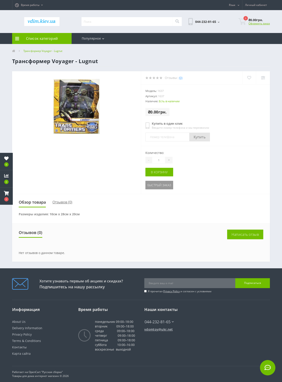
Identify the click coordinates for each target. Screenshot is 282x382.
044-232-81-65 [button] (159, 321)
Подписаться (252, 283)
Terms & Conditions (26, 341)
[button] (29, 5)
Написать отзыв (245, 234)
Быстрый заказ (159, 185)
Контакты (19, 347)
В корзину (159, 172)
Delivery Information (27, 328)
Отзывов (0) (62, 202)
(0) (180, 78)
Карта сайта (21, 353)
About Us (19, 322)
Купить (200, 137)
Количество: (154, 153)
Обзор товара (32, 202)
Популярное (93, 38)
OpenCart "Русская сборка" (46, 372)
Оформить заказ (259, 23)
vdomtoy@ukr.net (158, 329)
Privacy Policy (171, 291)
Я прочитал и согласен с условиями (180, 291)
